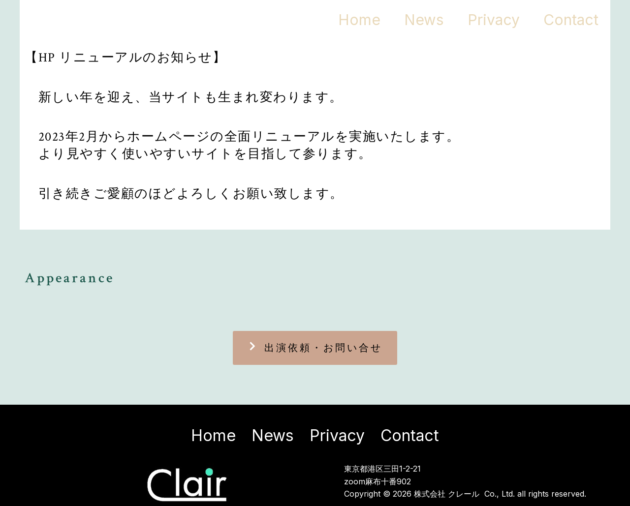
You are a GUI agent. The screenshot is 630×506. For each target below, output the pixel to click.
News (409, 20)
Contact (568, 20)
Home (339, 20)
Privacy (485, 20)
